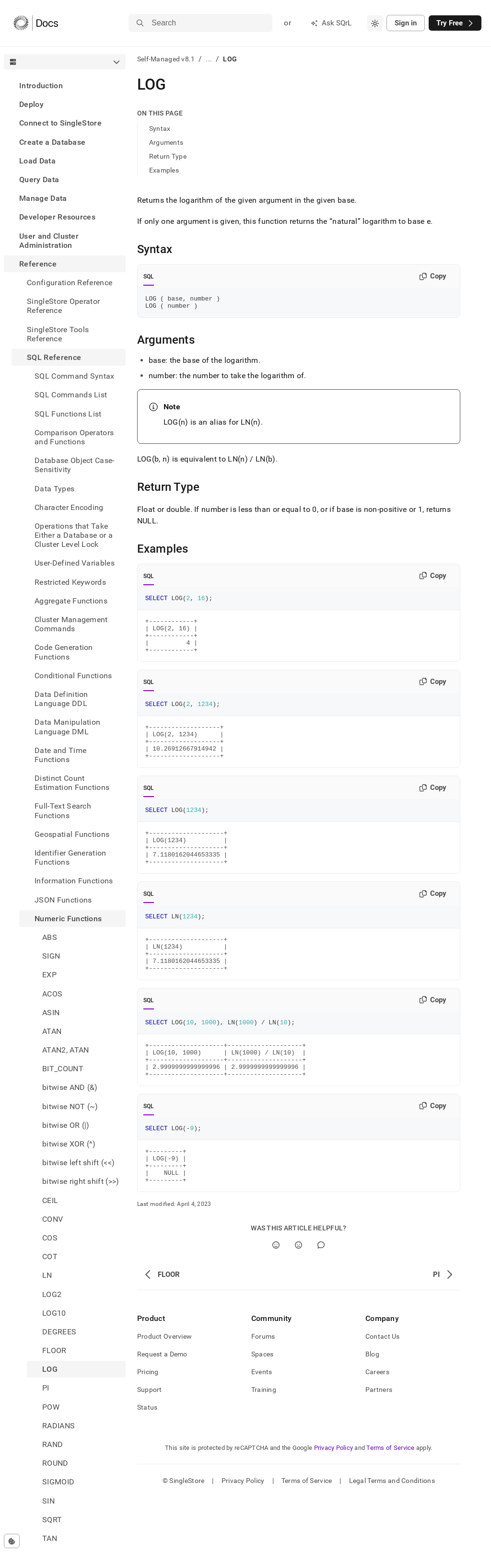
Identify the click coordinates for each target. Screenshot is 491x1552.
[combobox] (375, 23)
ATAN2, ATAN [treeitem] (65, 1049)
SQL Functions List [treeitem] (68, 413)
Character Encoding (69, 507)
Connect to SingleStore (60, 122)
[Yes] (276, 1299)
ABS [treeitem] (49, 937)
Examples (164, 170)
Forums (263, 1391)
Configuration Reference (69, 282)
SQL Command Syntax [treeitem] (75, 376)
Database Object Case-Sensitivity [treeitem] (75, 465)
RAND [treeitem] (52, 1444)
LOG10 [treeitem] (54, 1313)
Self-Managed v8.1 (166, 59)
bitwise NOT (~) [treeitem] (70, 1106)
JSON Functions (63, 899)
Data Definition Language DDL (61, 699)
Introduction (41, 85)
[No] (298, 1299)
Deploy (31, 104)
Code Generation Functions (64, 652)
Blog (372, 1409)
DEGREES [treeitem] (59, 1331)
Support (149, 1444)
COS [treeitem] (50, 1237)
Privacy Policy (333, 1502)
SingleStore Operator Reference (63, 306)
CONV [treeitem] (52, 1219)
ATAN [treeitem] (51, 1031)
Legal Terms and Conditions (392, 1535)
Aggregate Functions (71, 600)
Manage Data (43, 198)
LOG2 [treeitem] (51, 1294)
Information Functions (74, 880)
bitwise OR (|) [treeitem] (65, 1125)
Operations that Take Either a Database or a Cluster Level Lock (74, 535)
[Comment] (321, 1299)
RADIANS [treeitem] (58, 1425)
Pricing (148, 1426)
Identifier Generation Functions (70, 857)
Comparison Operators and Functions (74, 437)
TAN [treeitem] (49, 1538)
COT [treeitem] (50, 1256)
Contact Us (382, 1391)
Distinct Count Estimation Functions (72, 783)
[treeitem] (65, 85)
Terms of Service (390, 1502)
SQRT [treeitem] (52, 1519)
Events (261, 1426)
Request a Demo (162, 1409)
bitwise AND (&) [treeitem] (70, 1087)
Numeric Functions (68, 918)
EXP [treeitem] (49, 974)
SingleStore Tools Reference (58, 334)
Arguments (166, 142)
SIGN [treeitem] (51, 956)
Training (263, 1444)
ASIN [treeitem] (50, 1012)
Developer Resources (57, 216)
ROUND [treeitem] (55, 1463)
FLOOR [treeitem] (54, 1350)
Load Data (37, 160)
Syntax (160, 128)
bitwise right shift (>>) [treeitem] (80, 1181)
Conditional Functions (73, 675)
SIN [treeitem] (48, 1501)
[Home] (35, 23)
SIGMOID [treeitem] (58, 1481)
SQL (148, 276)
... (209, 59)
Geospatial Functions (72, 834)
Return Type (168, 156)
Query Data (39, 179)
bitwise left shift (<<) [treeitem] (78, 1162)
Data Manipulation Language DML (67, 727)
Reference (38, 263)
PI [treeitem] (45, 1387)
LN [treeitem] (47, 1275)
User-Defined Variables (75, 563)
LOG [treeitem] (50, 1369)
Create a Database (52, 142)
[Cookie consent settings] (12, 1541)
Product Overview (164, 1391)
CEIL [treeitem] (50, 1200)
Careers (377, 1426)
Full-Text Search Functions (63, 810)
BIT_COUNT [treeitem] (62, 1068)
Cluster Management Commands (71, 624)
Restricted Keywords (70, 582)
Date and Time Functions (60, 755)
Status (147, 1462)
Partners (378, 1444)
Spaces (262, 1409)
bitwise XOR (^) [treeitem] (69, 1143)
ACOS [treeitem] (52, 993)
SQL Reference (54, 357)
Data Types (54, 488)
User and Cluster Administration (49, 241)
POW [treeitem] (50, 1407)
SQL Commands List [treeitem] (71, 394)
